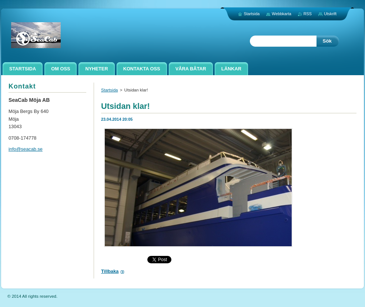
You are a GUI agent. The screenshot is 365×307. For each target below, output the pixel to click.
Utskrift (330, 13)
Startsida (109, 90)
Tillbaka (109, 271)
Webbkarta (281, 13)
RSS (308, 13)
